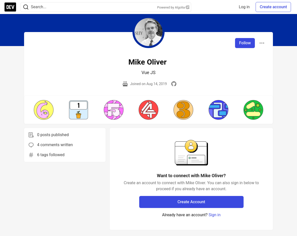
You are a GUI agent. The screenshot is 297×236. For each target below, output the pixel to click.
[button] (43, 110)
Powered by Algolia (173, 7)
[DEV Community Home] (10, 7)
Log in (244, 7)
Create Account (191, 201)
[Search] (26, 7)
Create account (273, 7)
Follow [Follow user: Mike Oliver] (245, 43)
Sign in (214, 214)
